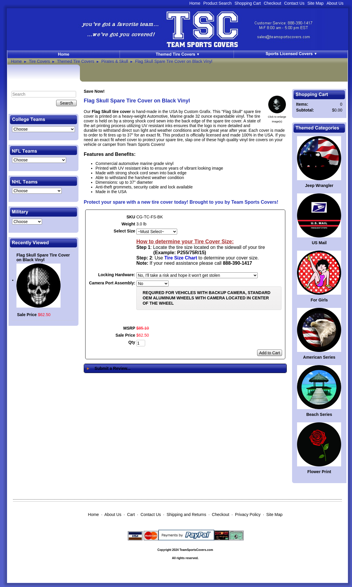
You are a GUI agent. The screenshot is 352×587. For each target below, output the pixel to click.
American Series (319, 357)
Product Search (217, 3)
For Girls (319, 300)
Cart (131, 514)
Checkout (272, 3)
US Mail (319, 242)
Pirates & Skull (114, 61)
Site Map (315, 3)
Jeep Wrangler (319, 185)
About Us (334, 3)
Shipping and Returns (186, 514)
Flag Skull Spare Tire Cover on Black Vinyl (173, 61)
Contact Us (294, 3)
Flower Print (319, 471)
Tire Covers (39, 61)
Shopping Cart (247, 3)
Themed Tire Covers (75, 61)
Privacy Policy (248, 514)
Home (194, 3)
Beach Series (319, 414)
